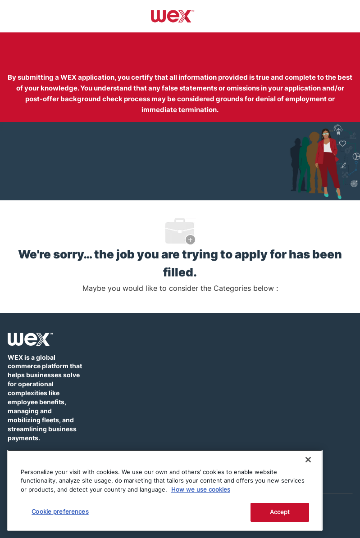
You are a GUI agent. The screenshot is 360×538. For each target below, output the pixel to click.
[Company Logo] (173, 15)
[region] (165, 490)
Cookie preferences (60, 511)
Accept (280, 511)
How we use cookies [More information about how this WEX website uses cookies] (200, 489)
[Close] (308, 460)
